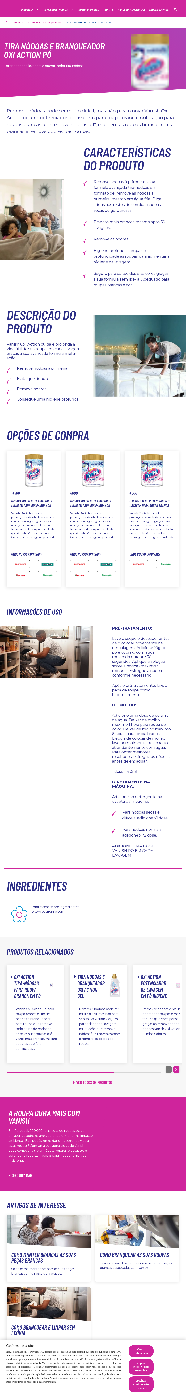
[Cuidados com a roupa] (131, 9)
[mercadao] (47, 564)
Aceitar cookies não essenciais (141, 1384)
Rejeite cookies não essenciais (141, 1367)
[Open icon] (175, 9)
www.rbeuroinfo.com (48, 911)
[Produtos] (27, 9)
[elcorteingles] (47, 575)
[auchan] (20, 575)
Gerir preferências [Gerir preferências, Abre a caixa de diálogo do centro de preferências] (141, 1351)
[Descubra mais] (20, 1175)
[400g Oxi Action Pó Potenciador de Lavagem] (138, 564)
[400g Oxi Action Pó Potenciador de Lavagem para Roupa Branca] (165, 564)
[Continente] (20, 564)
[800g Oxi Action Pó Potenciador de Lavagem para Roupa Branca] (79, 564)
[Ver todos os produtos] (93, 1082)
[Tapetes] (108, 9)
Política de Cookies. (38, 1377)
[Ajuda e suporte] (159, 9)
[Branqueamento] (88, 9)
